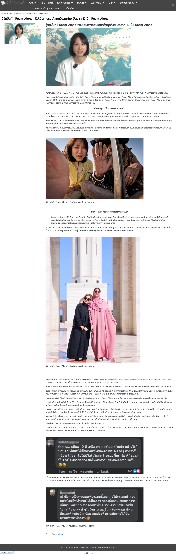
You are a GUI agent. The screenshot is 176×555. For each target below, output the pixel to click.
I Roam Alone (98, 379)
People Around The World (20, 13)
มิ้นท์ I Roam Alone (80, 113)
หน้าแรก (5, 13)
